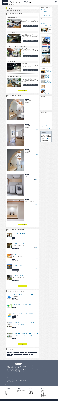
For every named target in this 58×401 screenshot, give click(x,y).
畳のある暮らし (47, 83)
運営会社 (42, 391)
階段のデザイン (33, 375)
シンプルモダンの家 (44, 11)
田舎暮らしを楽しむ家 (34, 369)
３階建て (45, 376)
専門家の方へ (31, 391)
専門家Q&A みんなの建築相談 (21, 390)
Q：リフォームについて (44, 104)
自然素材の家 (41, 376)
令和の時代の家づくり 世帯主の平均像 (22, 313)
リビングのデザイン (40, 372)
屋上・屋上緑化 (43, 23)
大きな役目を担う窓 (12, 17)
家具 (41, 21)
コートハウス (39, 378)
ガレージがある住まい (13, 61)
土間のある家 (48, 371)
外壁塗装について (17, 275)
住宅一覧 (20, 2)
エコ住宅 (32, 376)
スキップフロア (43, 371)
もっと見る (23, 90)
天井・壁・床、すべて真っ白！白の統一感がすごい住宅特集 (48, 80)
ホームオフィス (44, 370)
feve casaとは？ (31, 390)
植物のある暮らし (48, 367)
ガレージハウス (43, 9)
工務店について (17, 254)
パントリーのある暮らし (41, 367)
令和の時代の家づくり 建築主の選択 (22, 304)
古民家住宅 (48, 369)
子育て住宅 (45, 377)
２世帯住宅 (36, 376)
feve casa (10, 4)
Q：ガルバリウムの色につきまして (46, 102)
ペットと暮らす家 (44, 378)
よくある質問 (31, 392)
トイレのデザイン (34, 373)
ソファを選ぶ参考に (12, 32)
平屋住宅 (38, 371)
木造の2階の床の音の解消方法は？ (46, 120)
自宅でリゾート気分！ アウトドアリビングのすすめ (20, 46)
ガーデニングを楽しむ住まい (35, 379)
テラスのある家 (47, 373)
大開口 (29, 352)
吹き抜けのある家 (39, 375)
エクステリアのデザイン (46, 375)
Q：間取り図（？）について (45, 98)
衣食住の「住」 (43, 118)
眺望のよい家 (39, 368)
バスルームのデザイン (46, 365)
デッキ (18, 352)
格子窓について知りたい (19, 244)
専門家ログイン (31, 393)
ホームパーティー (34, 352)
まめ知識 (26, 2)
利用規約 (42, 394)
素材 (16, 2)
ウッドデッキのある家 (39, 365)
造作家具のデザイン (34, 367)
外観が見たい (43, 13)
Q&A (30, 2)
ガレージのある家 (34, 371)
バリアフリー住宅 (34, 372)
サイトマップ (43, 393)
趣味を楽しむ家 (33, 368)
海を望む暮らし (33, 370)
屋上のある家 (41, 374)
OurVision (42, 390)
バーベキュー (22, 352)
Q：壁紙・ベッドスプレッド (45, 100)
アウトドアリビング (41, 366)
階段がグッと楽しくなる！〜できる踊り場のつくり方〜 (48, 75)
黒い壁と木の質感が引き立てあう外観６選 (48, 71)
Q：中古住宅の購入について (45, 96)
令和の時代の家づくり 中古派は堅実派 (22, 295)
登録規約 (42, 396)
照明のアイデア (47, 366)
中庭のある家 (33, 365)
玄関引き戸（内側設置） (19, 233)
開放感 (14, 352)
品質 (5, 392)
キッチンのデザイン (47, 372)
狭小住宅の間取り (34, 377)
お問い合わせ (43, 392)
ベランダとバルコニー (34, 374)
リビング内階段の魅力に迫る (14, 76)
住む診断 (6, 394)
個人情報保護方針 (43, 395)
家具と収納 (42, 373)
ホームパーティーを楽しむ (42, 369)
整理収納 (38, 373)
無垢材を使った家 (40, 377)
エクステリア (9, 355)
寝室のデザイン (45, 374)
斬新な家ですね (17, 265)
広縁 (26, 352)
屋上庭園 (48, 378)
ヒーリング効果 (9, 352)
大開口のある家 (39, 370)
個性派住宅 (43, 368)
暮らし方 (12, 2)
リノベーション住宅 (43, 379)
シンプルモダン (33, 378)
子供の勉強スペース (34, 366)
